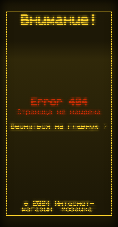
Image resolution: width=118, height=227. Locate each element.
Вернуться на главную (55, 126)
